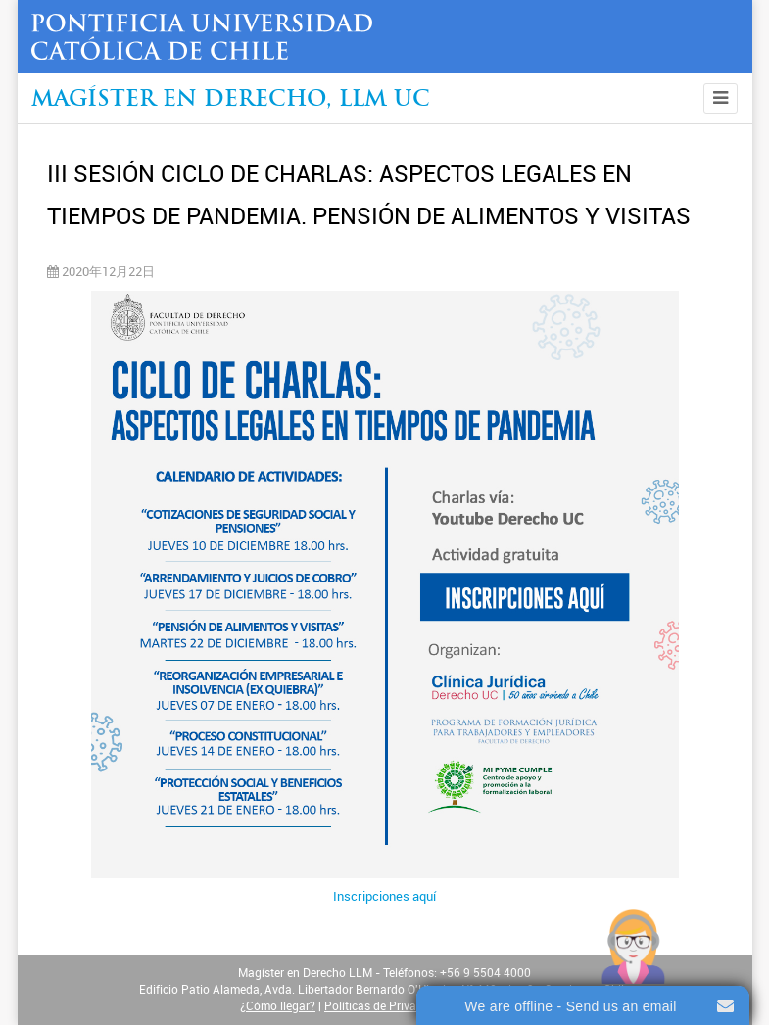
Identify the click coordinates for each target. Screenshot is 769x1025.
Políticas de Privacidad (385, 1006)
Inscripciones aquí (384, 896)
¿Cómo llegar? (277, 1006)
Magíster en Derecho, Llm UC (230, 100)
